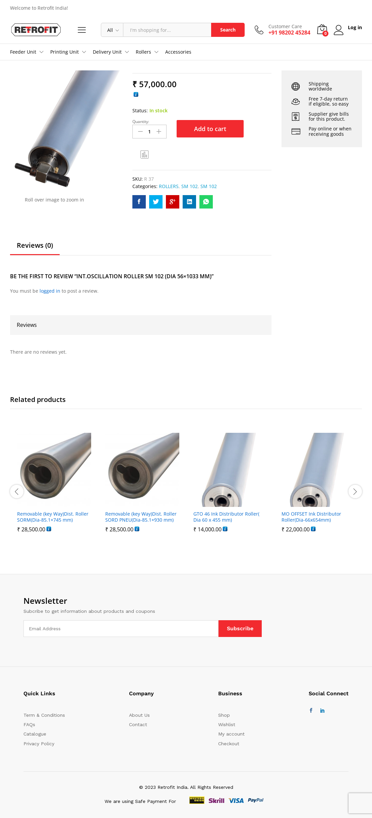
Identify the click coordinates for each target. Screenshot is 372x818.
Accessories (178, 52)
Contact (138, 724)
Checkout (228, 743)
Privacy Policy (38, 743)
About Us (139, 715)
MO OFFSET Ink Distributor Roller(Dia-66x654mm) (311, 517)
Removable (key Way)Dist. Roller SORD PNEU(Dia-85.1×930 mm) (141, 517)
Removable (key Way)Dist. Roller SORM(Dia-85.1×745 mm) (52, 517)
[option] (54, 491)
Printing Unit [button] (64, 52)
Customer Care (285, 27)
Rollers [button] (143, 52)
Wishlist (226, 724)
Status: (140, 110)
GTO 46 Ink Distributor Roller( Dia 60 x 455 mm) (226, 517)
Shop (224, 715)
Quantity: (140, 122)
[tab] (35, 248)
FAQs (29, 724)
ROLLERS (169, 186)
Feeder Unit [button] (23, 52)
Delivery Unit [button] (107, 52)
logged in (50, 291)
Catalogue (34, 734)
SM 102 (189, 186)
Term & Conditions (44, 715)
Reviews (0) (35, 245)
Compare (144, 154)
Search (228, 29)
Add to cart (210, 129)
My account (231, 734)
